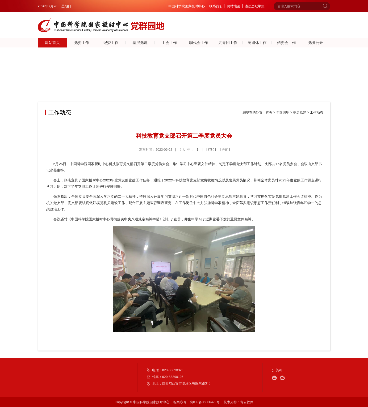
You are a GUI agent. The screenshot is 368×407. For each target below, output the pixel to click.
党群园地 (282, 112)
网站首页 (52, 43)
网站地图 (233, 6)
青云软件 (246, 402)
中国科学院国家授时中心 (186, 6)
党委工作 (81, 43)
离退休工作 (257, 43)
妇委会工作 (286, 43)
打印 (211, 149)
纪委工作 (110, 43)
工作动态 (316, 112)
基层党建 (140, 43)
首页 (269, 112)
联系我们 (215, 6)
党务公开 (315, 43)
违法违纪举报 (254, 6)
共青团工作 (227, 43)
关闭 (225, 149)
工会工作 (169, 43)
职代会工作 (198, 43)
